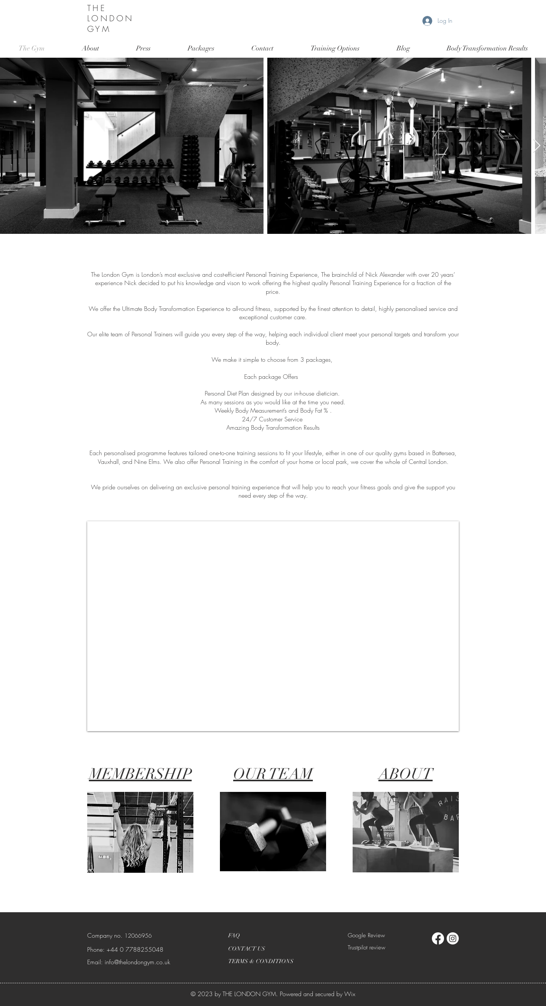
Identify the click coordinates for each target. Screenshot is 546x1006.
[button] (335, 48)
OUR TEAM (273, 774)
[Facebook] (438, 938)
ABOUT (405, 774)
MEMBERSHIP (140, 774)
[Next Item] (536, 146)
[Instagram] (453, 938)
